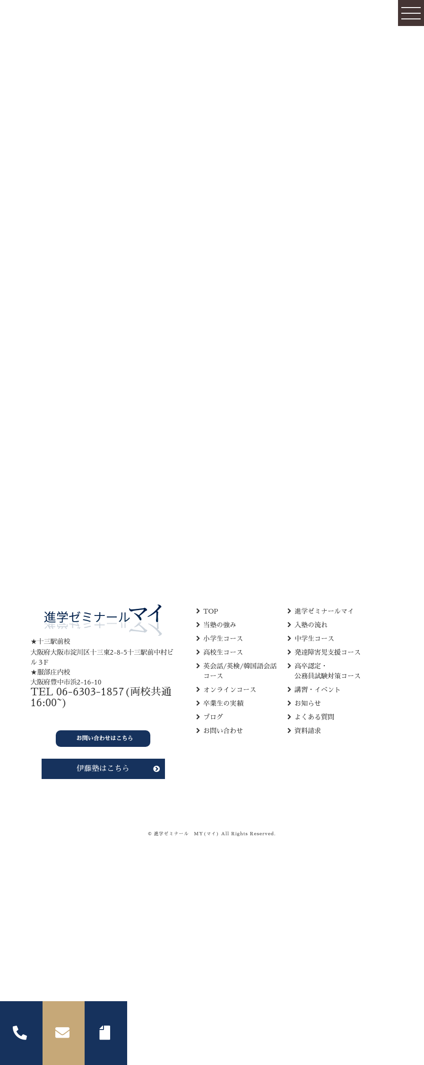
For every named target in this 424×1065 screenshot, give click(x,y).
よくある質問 (314, 717)
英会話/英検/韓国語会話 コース (240, 671)
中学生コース (314, 638)
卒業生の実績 (223, 703)
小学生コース (223, 638)
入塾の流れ (311, 625)
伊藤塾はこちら (103, 768)
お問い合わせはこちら (105, 738)
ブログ (213, 717)
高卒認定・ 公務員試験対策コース (327, 671)
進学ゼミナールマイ (324, 611)
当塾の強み (219, 625)
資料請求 (307, 730)
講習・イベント (317, 689)
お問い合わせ (223, 730)
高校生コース (223, 652)
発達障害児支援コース (327, 652)
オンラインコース (229, 689)
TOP (210, 611)
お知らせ (307, 703)
